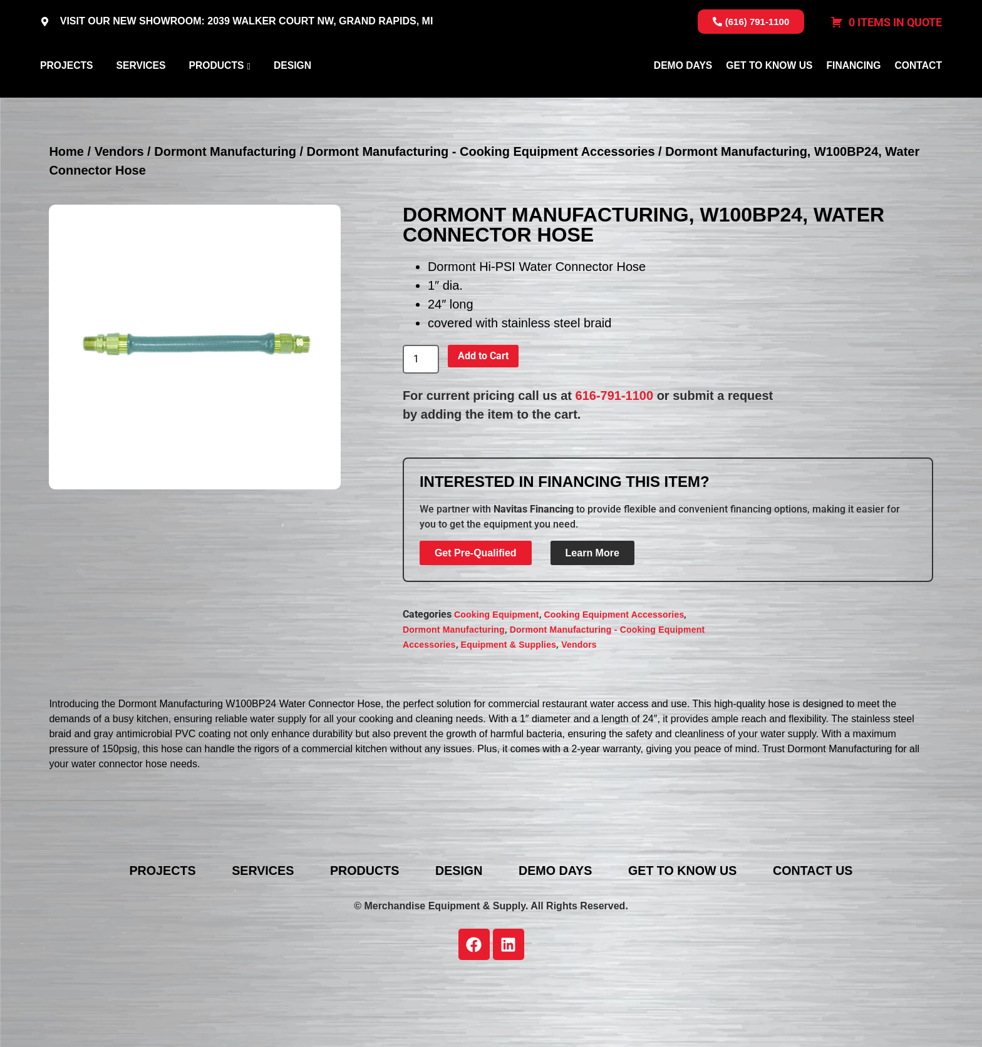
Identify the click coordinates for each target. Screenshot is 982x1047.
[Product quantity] (421, 420)
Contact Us (821, 930)
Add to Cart (483, 416)
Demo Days (683, 96)
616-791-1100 (615, 455)
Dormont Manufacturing (225, 212)
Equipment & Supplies (509, 705)
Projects (66, 96)
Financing (853, 96)
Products (216, 96)
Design (292, 96)
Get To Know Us (769, 96)
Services (140, 96)
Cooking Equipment (496, 675)
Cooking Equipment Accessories (614, 675)
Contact (918, 96)
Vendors (119, 212)
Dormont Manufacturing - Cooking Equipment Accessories (481, 212)
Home (66, 212)
